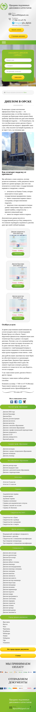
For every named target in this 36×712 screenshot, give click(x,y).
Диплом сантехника (9, 598)
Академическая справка (10, 494)
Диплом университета (10, 437)
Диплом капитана (8, 573)
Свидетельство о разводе (11, 520)
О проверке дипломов (18, 36)
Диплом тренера (8, 608)
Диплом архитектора (9, 555)
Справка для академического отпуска (15, 503)
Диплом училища (8, 456)
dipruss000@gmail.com (20, 15)
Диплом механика (9, 587)
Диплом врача (7, 560)
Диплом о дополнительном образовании (16, 470)
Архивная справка (9, 498)
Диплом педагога (8, 592)
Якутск (5, 624)
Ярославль (6, 622)
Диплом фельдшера (9, 610)
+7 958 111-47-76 (19, 20)
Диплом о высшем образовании (13, 425)
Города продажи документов (14, 92)
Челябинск (6, 631)
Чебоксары (6, 633)
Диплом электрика (9, 571)
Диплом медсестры (9, 582)
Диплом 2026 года (9, 412)
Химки (5, 636)
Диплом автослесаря (9, 553)
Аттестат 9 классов (9, 482)
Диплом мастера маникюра (12, 580)
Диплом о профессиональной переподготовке (18, 430)
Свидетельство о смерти (11, 524)
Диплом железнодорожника (12, 566)
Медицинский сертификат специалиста (15, 534)
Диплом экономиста (9, 612)
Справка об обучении (10, 508)
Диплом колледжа (9, 449)
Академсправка (8, 496)
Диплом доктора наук (10, 465)
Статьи (18, 655)
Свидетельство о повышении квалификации (17, 538)
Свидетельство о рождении (12, 522)
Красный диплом (8, 439)
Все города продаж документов (18, 649)
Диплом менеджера (9, 585)
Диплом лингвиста (9, 576)
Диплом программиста (10, 596)
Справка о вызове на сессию (12, 505)
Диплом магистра (8, 423)
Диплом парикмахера (10, 589)
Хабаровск (6, 638)
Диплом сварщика (9, 601)
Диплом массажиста (9, 578)
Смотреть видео (18, 248)
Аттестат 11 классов (9, 484)
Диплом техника (8, 605)
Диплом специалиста (10, 432)
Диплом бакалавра (9, 414)
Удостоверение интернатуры (12, 541)
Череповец (6, 629)
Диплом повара (8, 594)
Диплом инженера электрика (12, 569)
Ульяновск (6, 642)
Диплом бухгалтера (9, 557)
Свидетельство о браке (10, 517)
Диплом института (9, 421)
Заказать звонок (16, 29)
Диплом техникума (9, 453)
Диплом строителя (9, 603)
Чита (4, 626)
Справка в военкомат (10, 501)
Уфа (4, 640)
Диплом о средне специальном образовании (17, 451)
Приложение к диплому (10, 536)
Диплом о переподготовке (11, 472)
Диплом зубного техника (11, 562)
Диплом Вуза (7, 416)
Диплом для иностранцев (11, 418)
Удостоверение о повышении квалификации (17, 543)
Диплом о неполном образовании (14, 428)
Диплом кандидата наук (10, 468)
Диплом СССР (7, 434)
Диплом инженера (9, 564)
